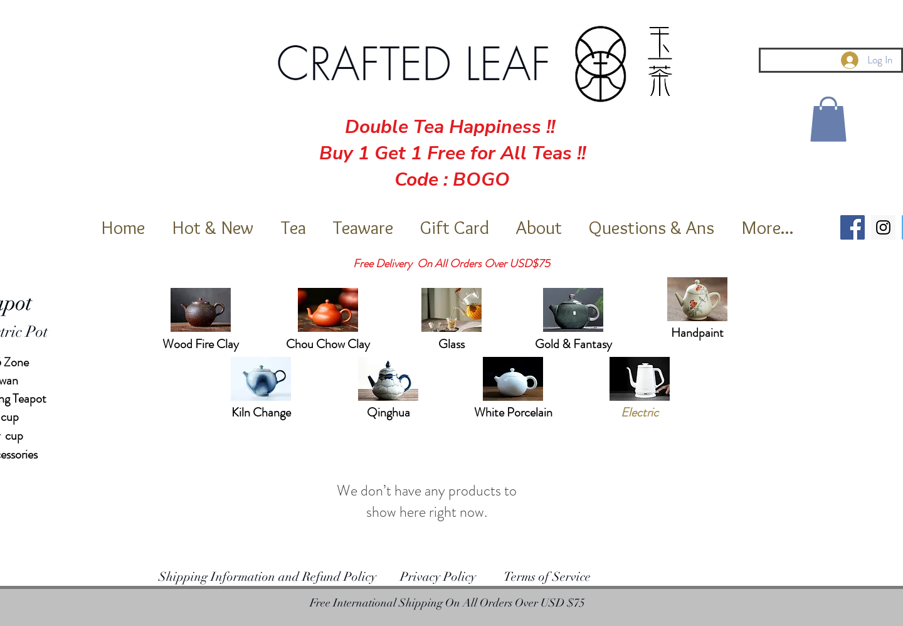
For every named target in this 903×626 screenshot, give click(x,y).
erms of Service (551, 577)
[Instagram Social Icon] (883, 227)
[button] (828, 119)
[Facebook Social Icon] (852, 227)
